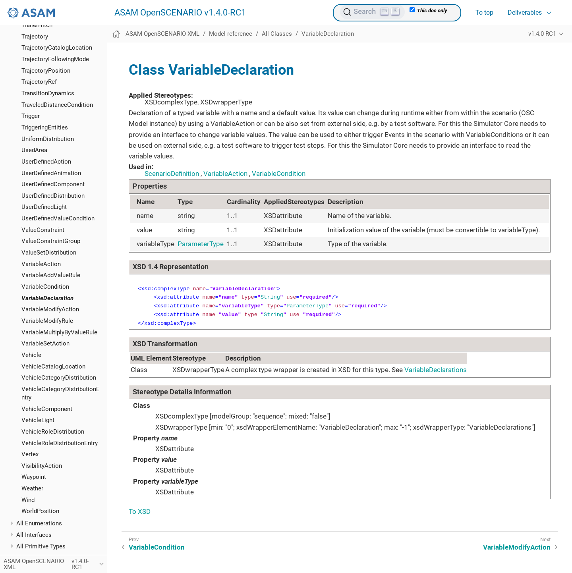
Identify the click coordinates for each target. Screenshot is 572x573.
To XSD (140, 511)
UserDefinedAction (46, 161)
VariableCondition (45, 286)
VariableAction (41, 264)
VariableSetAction (45, 343)
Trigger (30, 116)
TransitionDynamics (47, 93)
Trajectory (34, 36)
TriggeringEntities (44, 127)
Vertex (30, 454)
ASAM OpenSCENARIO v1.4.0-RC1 (180, 12)
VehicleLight (37, 420)
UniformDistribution (47, 139)
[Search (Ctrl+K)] (372, 12)
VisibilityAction (41, 465)
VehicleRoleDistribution (52, 431)
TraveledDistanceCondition (57, 104)
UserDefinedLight (44, 206)
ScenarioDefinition (172, 173)
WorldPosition (40, 511)
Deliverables (525, 12)
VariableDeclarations (435, 370)
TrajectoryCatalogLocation (56, 47)
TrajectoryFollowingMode (55, 59)
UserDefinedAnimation (51, 173)
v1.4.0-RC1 (542, 33)
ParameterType (201, 244)
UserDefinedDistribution (53, 195)
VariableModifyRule (47, 320)
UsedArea (34, 150)
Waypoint (33, 476)
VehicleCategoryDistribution (58, 377)
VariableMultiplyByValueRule (59, 332)
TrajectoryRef (39, 81)
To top (484, 12)
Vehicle (31, 355)
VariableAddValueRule (50, 275)
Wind (28, 500)
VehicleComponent (46, 409)
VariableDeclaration (47, 298)
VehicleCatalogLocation (53, 366)
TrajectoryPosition (45, 70)
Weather (32, 488)
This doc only (428, 10)
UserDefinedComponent (53, 184)
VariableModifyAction (50, 309)
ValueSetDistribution (48, 252)
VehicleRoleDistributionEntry (59, 443)
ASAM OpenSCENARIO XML (162, 33)
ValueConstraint (42, 229)
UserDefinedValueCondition (58, 218)
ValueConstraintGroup (50, 241)
